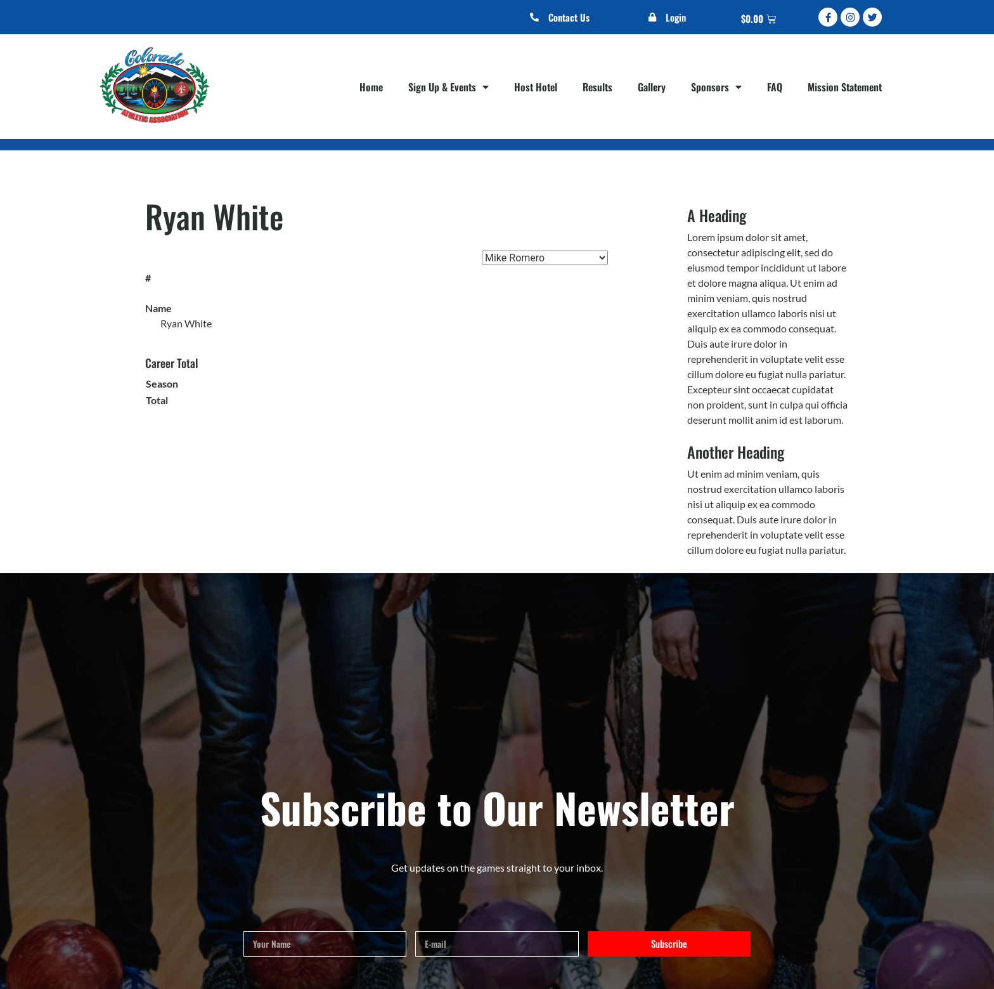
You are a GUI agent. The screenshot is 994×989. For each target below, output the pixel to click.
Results (597, 87)
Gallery (652, 87)
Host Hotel (535, 87)
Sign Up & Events (448, 86)
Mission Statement (845, 87)
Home (371, 87)
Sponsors (716, 86)
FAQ (774, 87)
